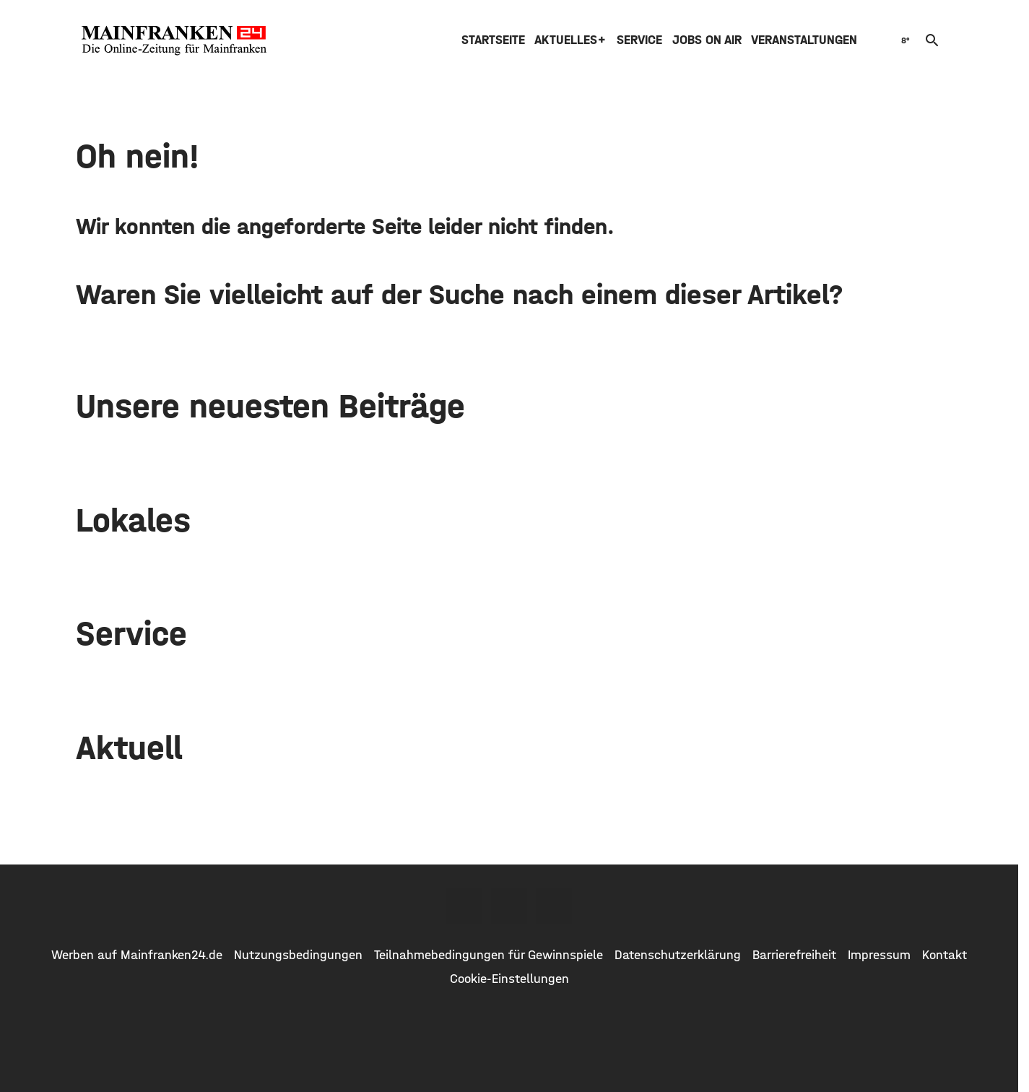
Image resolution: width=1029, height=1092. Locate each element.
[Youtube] (554, 906)
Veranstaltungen (804, 40)
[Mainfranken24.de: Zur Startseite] (174, 40)
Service (639, 40)
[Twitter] (509, 906)
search (932, 40)
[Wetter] (904, 40)
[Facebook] (464, 906)
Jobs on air (707, 40)
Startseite (493, 40)
